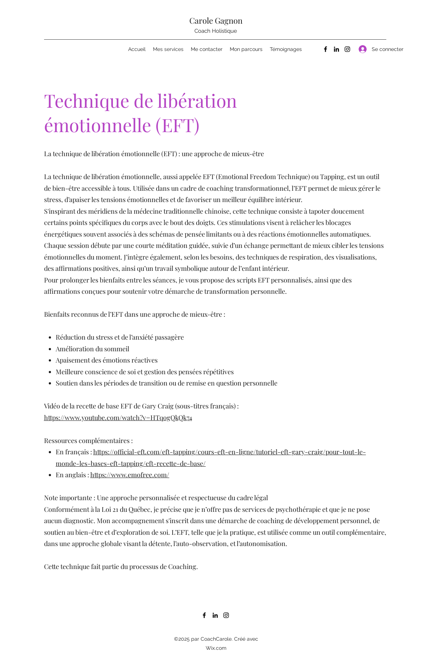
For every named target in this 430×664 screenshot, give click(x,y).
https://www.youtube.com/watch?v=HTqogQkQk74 (118, 417)
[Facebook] (325, 49)
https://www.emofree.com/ (129, 474)
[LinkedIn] (336, 49)
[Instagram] (347, 49)
